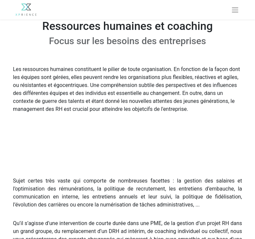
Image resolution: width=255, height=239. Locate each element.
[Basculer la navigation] (235, 10)
